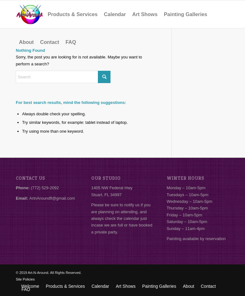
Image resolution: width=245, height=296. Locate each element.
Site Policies (25, 279)
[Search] (63, 77)
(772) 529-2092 (45, 187)
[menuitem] (30, 14)
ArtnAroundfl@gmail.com (52, 198)
